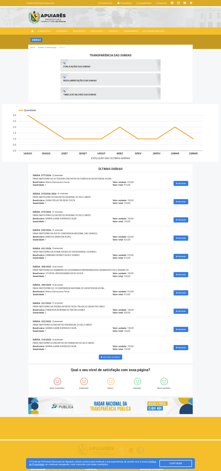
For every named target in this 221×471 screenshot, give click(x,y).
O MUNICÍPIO (62, 31)
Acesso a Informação (47, 47)
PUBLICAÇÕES (97, 31)
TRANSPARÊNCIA (130, 31)
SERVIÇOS (114, 31)
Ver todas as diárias (110, 329)
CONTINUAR (175, 463)
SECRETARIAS (79, 31)
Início (32, 47)
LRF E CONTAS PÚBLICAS (154, 31)
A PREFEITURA (45, 31)
